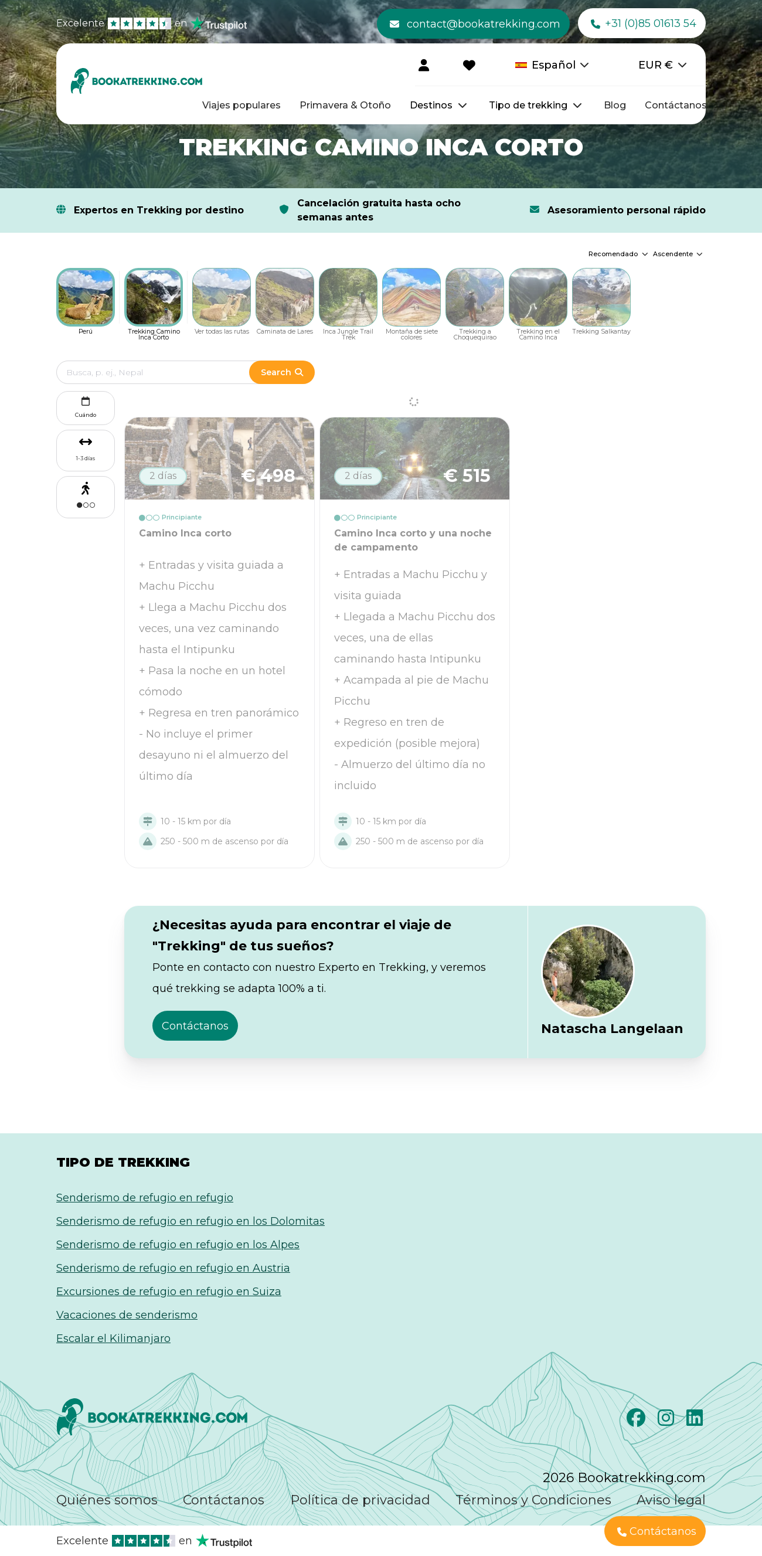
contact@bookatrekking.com (475, 24)
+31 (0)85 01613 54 (643, 24)
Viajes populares (241, 105)
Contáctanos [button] (195, 1026)
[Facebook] (637, 1421)
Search (282, 372)
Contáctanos (676, 105)
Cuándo (85, 406)
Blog (615, 105)
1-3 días (85, 458)
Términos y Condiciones (533, 1500)
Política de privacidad (360, 1500)
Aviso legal (671, 1500)
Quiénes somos (107, 1500)
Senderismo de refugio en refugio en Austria (173, 1268)
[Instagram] (667, 1421)
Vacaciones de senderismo (127, 1315)
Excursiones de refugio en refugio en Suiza (168, 1291)
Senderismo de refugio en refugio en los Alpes (178, 1244)
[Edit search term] (164, 372)
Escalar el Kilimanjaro (113, 1338)
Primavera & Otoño (345, 105)
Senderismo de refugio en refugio (144, 1197)
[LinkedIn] (696, 1421)
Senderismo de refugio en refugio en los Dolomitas (190, 1221)
